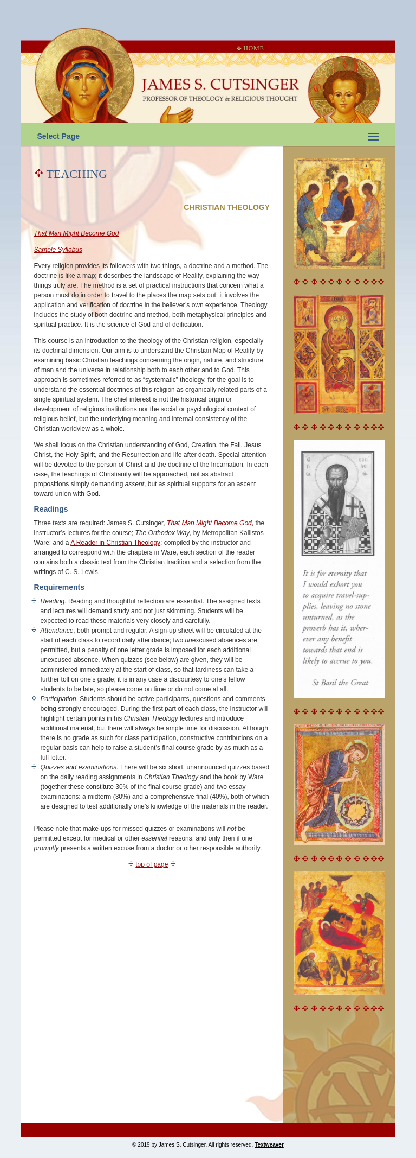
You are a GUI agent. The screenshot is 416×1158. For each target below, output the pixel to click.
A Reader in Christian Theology (115, 542)
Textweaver (269, 1145)
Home (250, 48)
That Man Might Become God (209, 523)
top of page (151, 864)
